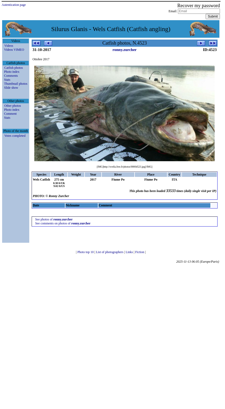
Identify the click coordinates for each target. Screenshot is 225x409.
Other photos (12, 106)
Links (130, 252)
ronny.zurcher (124, 50)
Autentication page (14, 5)
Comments (11, 76)
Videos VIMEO (14, 50)
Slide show (11, 88)
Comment (10, 114)
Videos (8, 46)
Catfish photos (13, 68)
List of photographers (110, 252)
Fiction (140, 252)
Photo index (11, 72)
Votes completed (14, 136)
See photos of (54, 219)
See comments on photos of (62, 223)
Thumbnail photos (15, 84)
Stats (7, 80)
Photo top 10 (85, 252)
